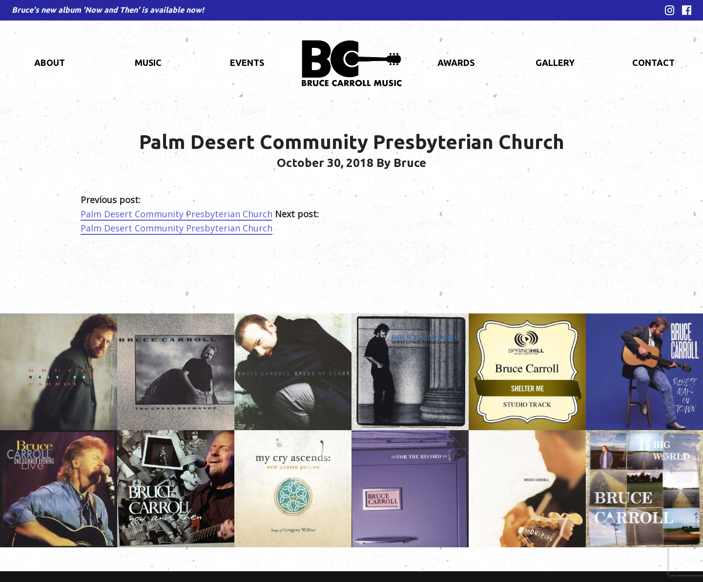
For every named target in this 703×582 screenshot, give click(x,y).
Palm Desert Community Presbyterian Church (176, 214)
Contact (653, 62)
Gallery (555, 62)
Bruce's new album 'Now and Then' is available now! (108, 9)
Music (148, 62)
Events (247, 62)
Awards (456, 62)
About (49, 62)
